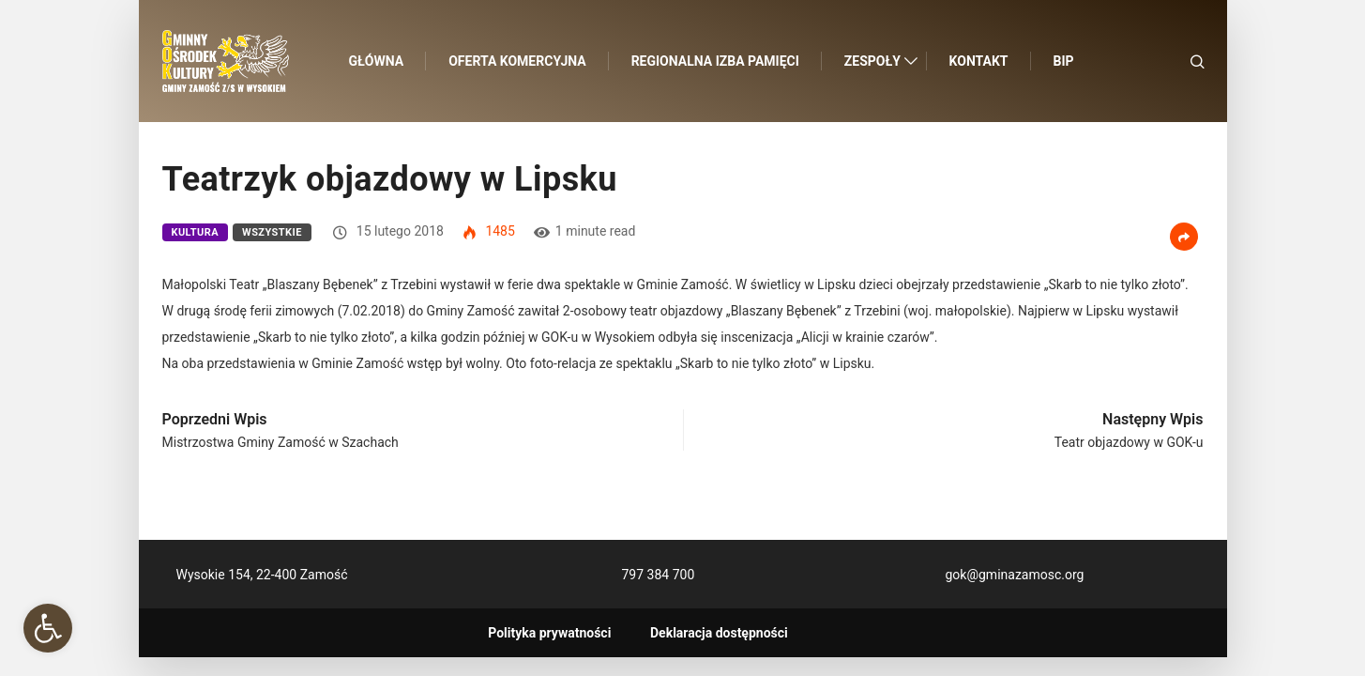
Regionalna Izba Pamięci (715, 61)
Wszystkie (272, 232)
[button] (47, 628)
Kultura (196, 232)
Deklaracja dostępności (719, 632)
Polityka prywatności (549, 632)
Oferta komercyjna (516, 61)
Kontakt (979, 61)
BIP (1064, 61)
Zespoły (872, 61)
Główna (376, 61)
